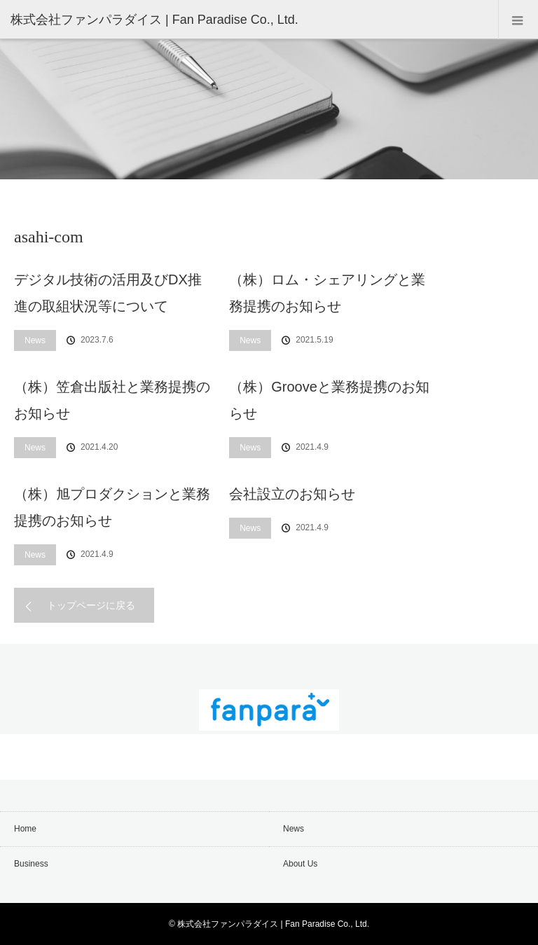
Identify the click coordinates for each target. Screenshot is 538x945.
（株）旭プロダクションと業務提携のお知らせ (112, 507)
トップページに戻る (91, 605)
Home (25, 829)
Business (31, 864)
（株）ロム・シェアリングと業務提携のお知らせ (327, 293)
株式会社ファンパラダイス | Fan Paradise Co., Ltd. (273, 924)
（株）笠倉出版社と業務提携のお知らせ (112, 400)
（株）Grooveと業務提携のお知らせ (329, 400)
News (35, 340)
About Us (300, 864)
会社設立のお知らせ (292, 494)
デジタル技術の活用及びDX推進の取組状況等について (108, 293)
